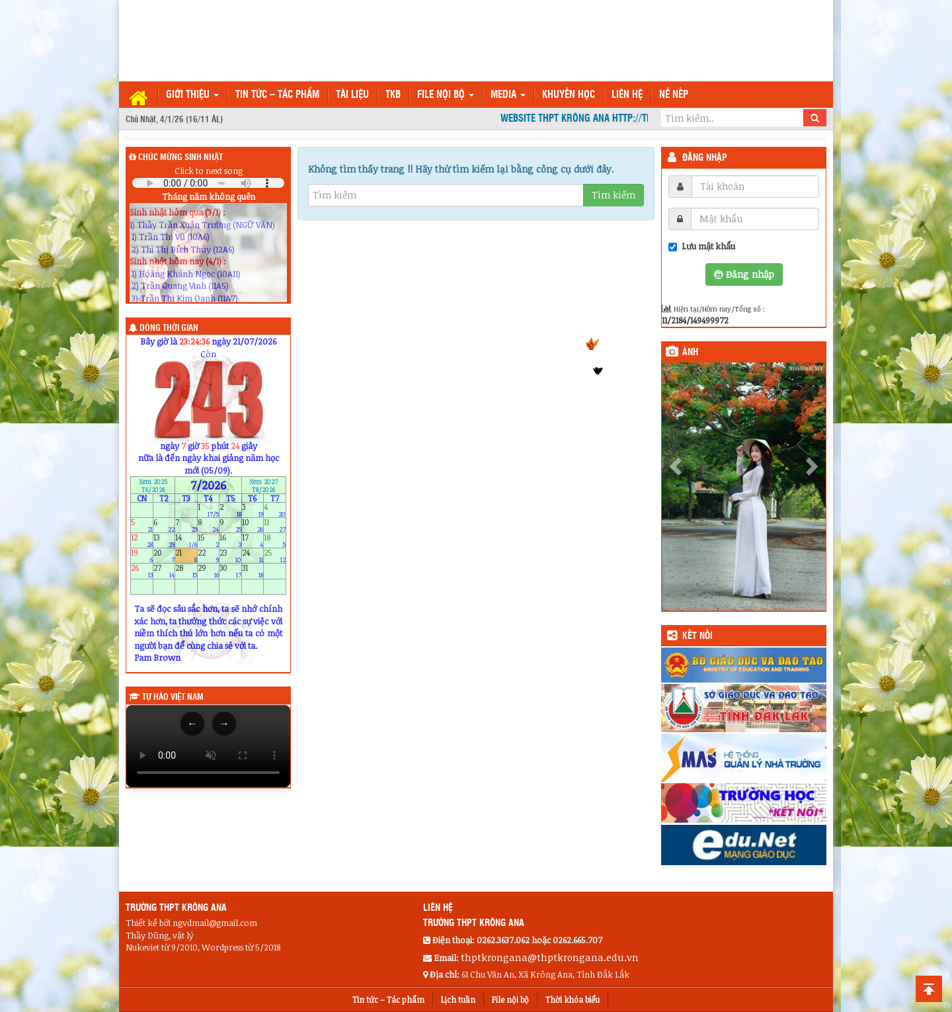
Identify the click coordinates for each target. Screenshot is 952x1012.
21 (186, 556)
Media (508, 95)
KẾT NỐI (697, 636)
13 (164, 540)
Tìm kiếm (613, 195)
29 (208, 571)
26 (142, 571)
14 (186, 540)
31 (253, 571)
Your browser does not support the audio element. (208, 183)
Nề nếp (673, 95)
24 (253, 556)
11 (275, 524)
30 (230, 571)
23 (230, 556)
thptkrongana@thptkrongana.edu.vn (550, 957)
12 (142, 540)
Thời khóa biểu (572, 999)
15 (208, 540)
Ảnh (690, 352)
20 (164, 556)
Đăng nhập (704, 158)
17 (253, 540)
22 (208, 556)
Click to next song (209, 171)
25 (275, 556)
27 (164, 571)
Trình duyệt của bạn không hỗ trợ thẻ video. (208, 746)
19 (142, 556)
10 (253, 524)
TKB (393, 95)
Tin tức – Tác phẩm (277, 95)
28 (186, 571)
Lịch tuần (458, 999)
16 (230, 540)
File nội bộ (445, 95)
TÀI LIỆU (352, 95)
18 (275, 540)
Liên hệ (627, 95)
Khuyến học (568, 95)
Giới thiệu (192, 95)
